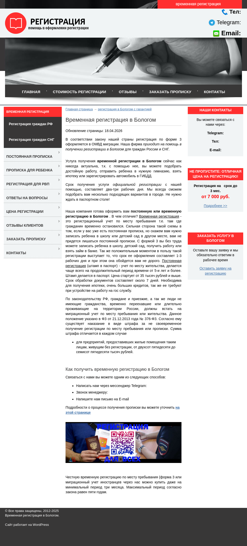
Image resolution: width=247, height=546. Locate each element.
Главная (31, 92)
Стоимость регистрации (79, 92)
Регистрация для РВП (27, 184)
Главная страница (79, 109)
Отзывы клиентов (24, 225)
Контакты (214, 92)
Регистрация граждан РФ (31, 124)
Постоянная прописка (29, 156)
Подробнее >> (215, 206)
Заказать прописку (170, 92)
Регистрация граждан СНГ (31, 140)
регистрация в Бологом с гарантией (124, 109)
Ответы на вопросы (27, 198)
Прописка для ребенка (29, 170)
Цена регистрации (24, 212)
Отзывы (127, 92)
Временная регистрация (27, 112)
